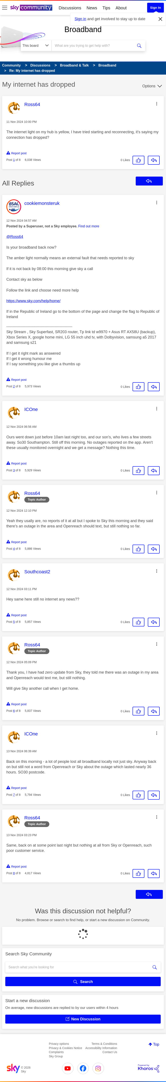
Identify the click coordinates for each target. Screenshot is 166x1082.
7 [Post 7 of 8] (14, 794)
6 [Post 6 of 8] (14, 710)
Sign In (155, 7)
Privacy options (59, 1043)
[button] (157, 104)
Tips (106, 8)
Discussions (70, 8)
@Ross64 (14, 237)
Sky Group (56, 1056)
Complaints (56, 1052)
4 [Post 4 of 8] (14, 548)
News (92, 8)
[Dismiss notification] (160, 19)
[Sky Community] (31, 7)
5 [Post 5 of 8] (14, 621)
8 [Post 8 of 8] (14, 873)
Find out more (88, 226)
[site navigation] (4, 8)
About (121, 8)
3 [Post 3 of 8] (14, 470)
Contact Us (109, 1052)
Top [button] (156, 1044)
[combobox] (94, 45)
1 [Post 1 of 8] (14, 159)
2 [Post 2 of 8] (14, 386)
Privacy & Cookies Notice (65, 1048)
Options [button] (148, 86)
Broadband (83, 29)
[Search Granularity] (36, 45)
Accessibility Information (101, 1048)
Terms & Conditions (104, 1043)
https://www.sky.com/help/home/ (33, 301)
